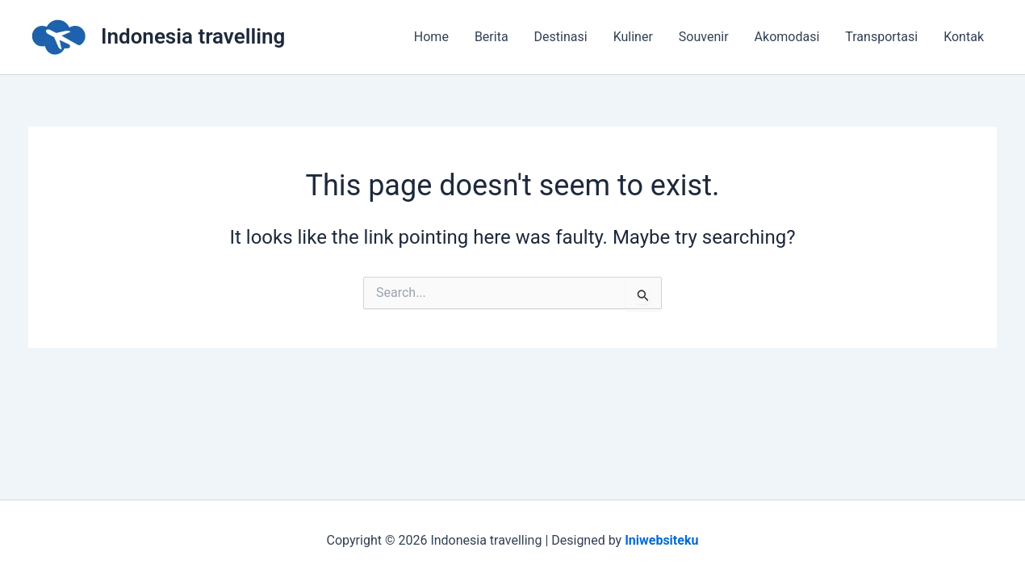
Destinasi (561, 36)
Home (431, 36)
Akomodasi (787, 36)
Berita (491, 36)
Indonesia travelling (193, 36)
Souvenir (704, 36)
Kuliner (633, 36)
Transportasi (881, 36)
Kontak (963, 36)
